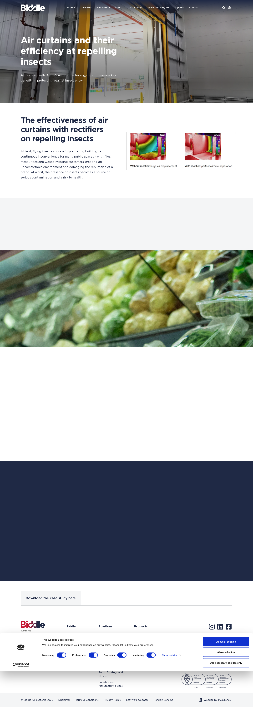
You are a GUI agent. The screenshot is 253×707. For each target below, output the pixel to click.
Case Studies (135, 8)
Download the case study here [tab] (51, 598)
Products (72, 8)
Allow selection (226, 688)
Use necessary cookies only (226, 698)
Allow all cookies (226, 677)
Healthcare (105, 650)
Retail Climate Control (107, 636)
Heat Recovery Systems (143, 658)
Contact (194, 8)
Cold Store (105, 666)
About (118, 8)
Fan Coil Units (142, 634)
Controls (139, 666)
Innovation (103, 8)
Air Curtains (141, 640)
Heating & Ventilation (140, 648)
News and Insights (158, 8)
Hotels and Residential (105, 658)
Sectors (87, 8)
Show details (169, 691)
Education (105, 644)
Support (179, 8)
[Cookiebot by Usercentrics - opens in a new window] (21, 700)
